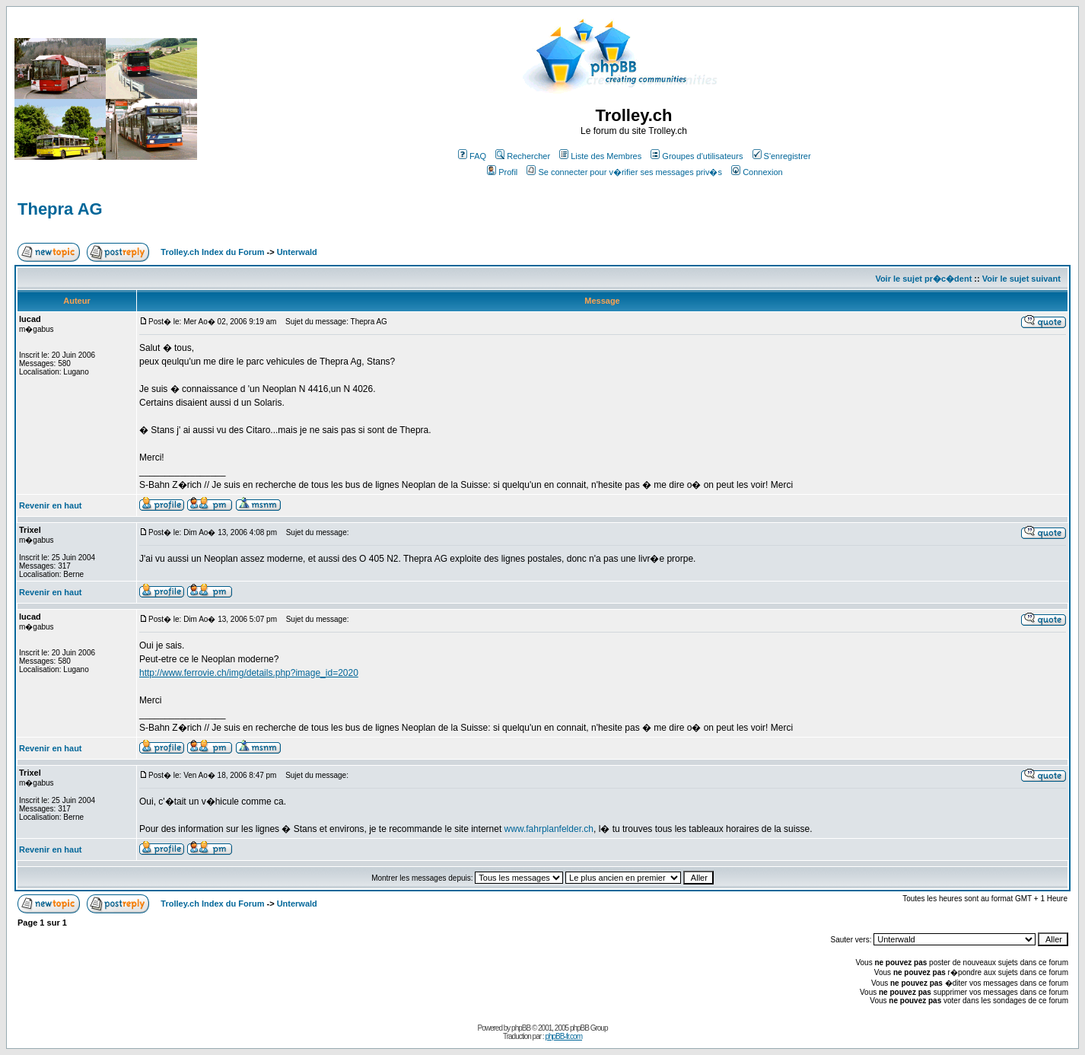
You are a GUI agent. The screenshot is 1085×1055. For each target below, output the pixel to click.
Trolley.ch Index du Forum (212, 252)
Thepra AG (60, 208)
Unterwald (297, 252)
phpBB (520, 1028)
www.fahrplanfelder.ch (548, 829)
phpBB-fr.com (563, 1036)
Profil (502, 172)
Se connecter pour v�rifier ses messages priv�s (624, 172)
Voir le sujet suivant (1021, 278)
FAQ (472, 156)
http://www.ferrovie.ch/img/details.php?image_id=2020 (248, 673)
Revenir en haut (50, 505)
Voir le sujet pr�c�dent (923, 278)
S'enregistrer (781, 156)
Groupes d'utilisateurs (697, 156)
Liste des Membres (600, 156)
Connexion (757, 172)
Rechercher (522, 156)
